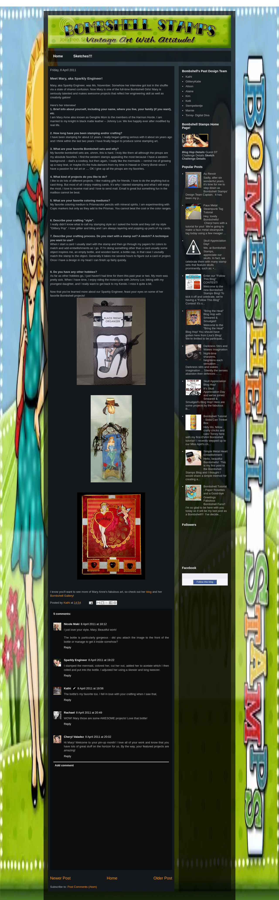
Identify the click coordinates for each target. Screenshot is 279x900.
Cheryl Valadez (74, 736)
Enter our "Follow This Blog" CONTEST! (214, 279)
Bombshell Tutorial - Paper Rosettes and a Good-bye (215, 490)
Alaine (189, 91)
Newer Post (60, 878)
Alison (189, 86)
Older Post (162, 878)
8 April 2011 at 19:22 (101, 660)
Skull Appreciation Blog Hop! (214, 382)
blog (149, 591)
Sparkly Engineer (75, 660)
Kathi (67, 602)
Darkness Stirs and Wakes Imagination (215, 347)
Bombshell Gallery (61, 595)
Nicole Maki (72, 624)
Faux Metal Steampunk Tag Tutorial (213, 209)
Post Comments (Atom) (82, 886)
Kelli (188, 100)
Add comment (64, 765)
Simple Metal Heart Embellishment (215, 453)
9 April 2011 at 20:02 (98, 736)
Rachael (69, 712)
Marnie (189, 110)
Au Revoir (209, 173)
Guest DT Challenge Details (200, 153)
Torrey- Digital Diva (197, 115)
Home (58, 56)
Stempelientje (194, 105)
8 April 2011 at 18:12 (94, 624)
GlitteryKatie (193, 81)
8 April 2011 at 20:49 (89, 712)
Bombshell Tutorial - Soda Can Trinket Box (215, 420)
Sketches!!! (82, 56)
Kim (187, 96)
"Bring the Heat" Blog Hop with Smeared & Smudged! (213, 316)
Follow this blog (205, 582)
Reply (67, 647)
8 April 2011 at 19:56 (91, 688)
